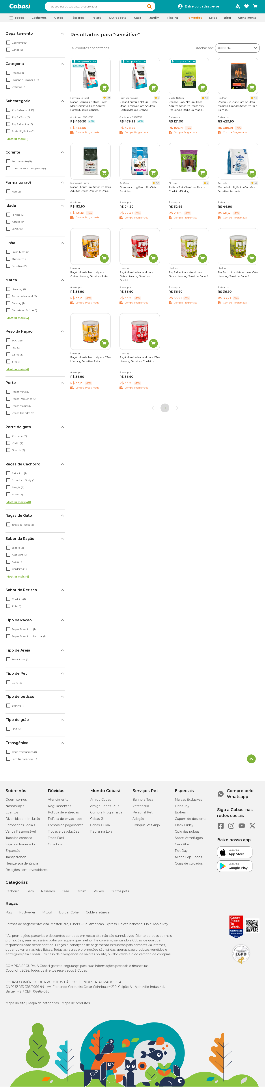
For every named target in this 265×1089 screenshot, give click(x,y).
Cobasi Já (97, 821)
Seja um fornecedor (21, 846)
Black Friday (184, 827)
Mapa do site (15, 1005)
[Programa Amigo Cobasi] (237, 7)
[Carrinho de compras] (255, 7)
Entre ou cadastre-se (202, 7)
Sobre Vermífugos (189, 840)
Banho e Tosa (142, 802)
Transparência (16, 859)
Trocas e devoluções (63, 833)
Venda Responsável (21, 833)
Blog (227, 19)
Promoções (193, 19)
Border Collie (69, 914)
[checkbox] (8, 44)
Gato (30, 893)
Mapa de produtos (76, 1005)
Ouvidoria (55, 846)
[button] (158, 7)
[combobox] (108, 7)
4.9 (108, 99)
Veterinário (140, 808)
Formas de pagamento (66, 827)
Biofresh (181, 814)
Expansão (13, 853)
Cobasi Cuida (100, 827)
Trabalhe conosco (19, 840)
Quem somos (16, 802)
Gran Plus (182, 846)
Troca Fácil (56, 840)
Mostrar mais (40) (18, 504)
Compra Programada (106, 814)
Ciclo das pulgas (187, 833)
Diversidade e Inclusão (23, 821)
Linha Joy (182, 808)
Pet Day (181, 853)
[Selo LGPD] (241, 966)
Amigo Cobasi (101, 802)
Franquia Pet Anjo (146, 827)
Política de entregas (63, 814)
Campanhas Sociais (20, 827)
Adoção (138, 821)
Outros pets (120, 893)
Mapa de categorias (43, 1005)
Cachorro (12, 893)
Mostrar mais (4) (17, 320)
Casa (65, 893)
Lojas (213, 19)
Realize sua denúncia (22, 865)
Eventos (12, 814)
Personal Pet (142, 814)
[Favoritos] (246, 7)
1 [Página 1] (165, 410)
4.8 (206, 99)
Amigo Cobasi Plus (104, 808)
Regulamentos (59, 808)
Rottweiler (27, 914)
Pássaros (48, 893)
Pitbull (47, 914)
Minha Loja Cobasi (189, 859)
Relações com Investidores (26, 872)
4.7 (157, 184)
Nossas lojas (15, 808)
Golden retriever (98, 914)
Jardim (81, 893)
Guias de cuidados (189, 865)
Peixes (98, 893)
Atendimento (247, 19)
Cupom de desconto (191, 821)
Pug (9, 914)
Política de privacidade (65, 821)
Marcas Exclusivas (188, 802)
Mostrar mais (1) (17, 141)
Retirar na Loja (101, 833)
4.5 (255, 184)
